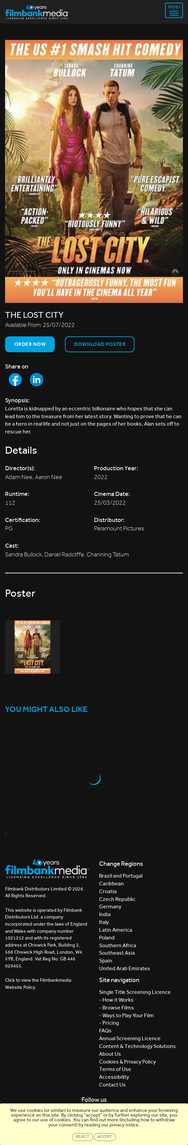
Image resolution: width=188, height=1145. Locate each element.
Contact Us (112, 1084)
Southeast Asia (117, 953)
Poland (107, 937)
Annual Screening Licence (130, 1038)
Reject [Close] (82, 1137)
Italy (104, 922)
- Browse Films (116, 1007)
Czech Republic (117, 899)
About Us (110, 1054)
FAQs (105, 1030)
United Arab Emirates (124, 968)
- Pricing (109, 1023)
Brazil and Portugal (120, 876)
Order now (30, 344)
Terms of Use (115, 1069)
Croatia (108, 891)
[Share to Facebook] (15, 379)
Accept (105, 1137)
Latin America (115, 930)
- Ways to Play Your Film (126, 1015)
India (105, 914)
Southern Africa (117, 945)
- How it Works (116, 1000)
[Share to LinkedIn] (36, 379)
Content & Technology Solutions (137, 1046)
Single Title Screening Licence (135, 992)
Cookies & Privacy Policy (127, 1061)
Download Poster (99, 344)
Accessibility (114, 1077)
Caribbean (111, 883)
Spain (105, 960)
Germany (110, 906)
